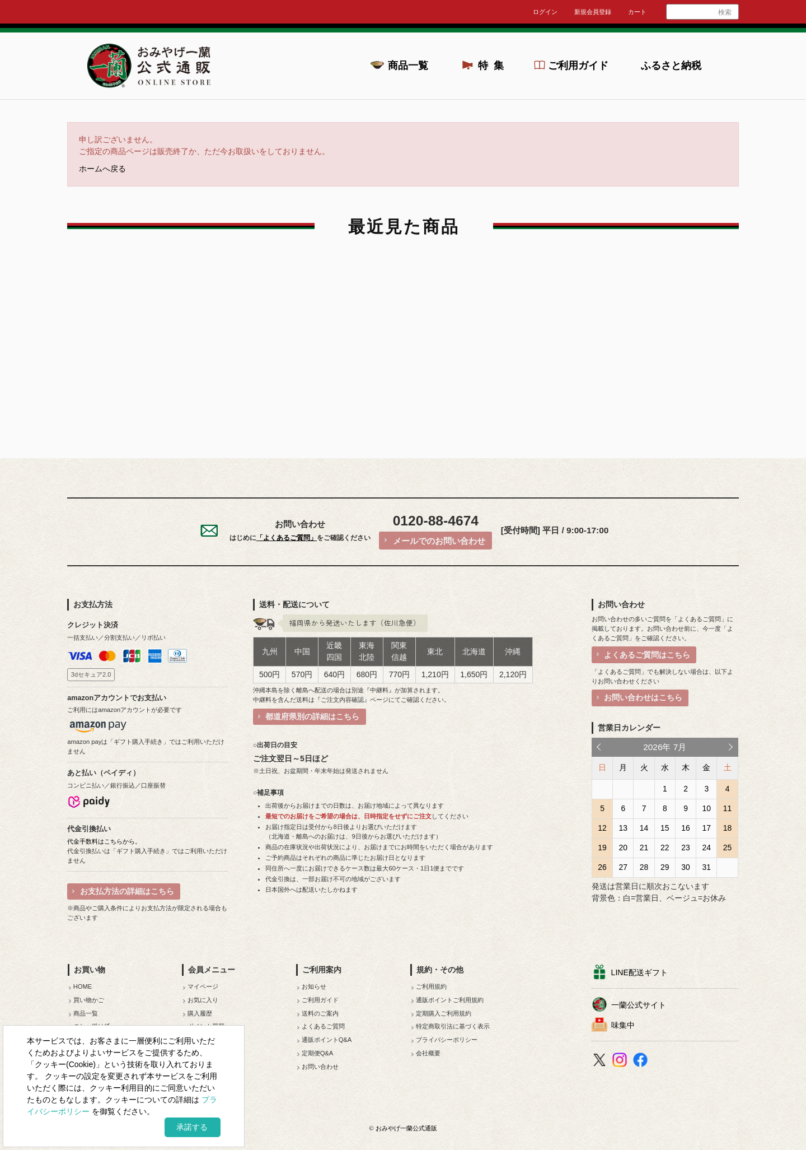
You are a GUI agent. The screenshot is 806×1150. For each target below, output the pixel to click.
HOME (82, 986)
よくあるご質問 (323, 1026)
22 (664, 847)
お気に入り (203, 1000)
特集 (494, 65)
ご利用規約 (431, 986)
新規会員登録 (592, 11)
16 (685, 827)
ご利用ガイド (578, 65)
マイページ (203, 986)
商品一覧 (408, 65)
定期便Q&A (318, 1053)
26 (602, 867)
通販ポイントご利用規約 (450, 1000)
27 (623, 867)
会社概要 (428, 1053)
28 (644, 867)
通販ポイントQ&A (327, 1039)
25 (727, 847)
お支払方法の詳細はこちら (127, 891)
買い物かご (88, 1000)
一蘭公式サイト (638, 1004)
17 (706, 827)
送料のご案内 (320, 1013)
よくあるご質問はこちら (647, 654)
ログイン (545, 11)
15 (664, 827)
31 (706, 867)
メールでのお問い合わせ (439, 541)
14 (644, 827)
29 (664, 867)
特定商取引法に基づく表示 (453, 1026)
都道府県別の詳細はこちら (312, 716)
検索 (725, 12)
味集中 (623, 1025)
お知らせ (314, 986)
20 (623, 847)
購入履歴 (200, 1013)
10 (706, 808)
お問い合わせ (320, 1066)
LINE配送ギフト (639, 972)
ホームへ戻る (102, 169)
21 (644, 847)
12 (602, 827)
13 (623, 827)
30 (685, 867)
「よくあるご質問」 (286, 538)
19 (602, 847)
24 (706, 847)
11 (727, 808)
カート (637, 11)
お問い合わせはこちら (643, 697)
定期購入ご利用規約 (443, 1013)
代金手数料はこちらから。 (104, 841)
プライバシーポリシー (446, 1039)
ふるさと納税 (671, 65)
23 (685, 847)
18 (727, 827)
